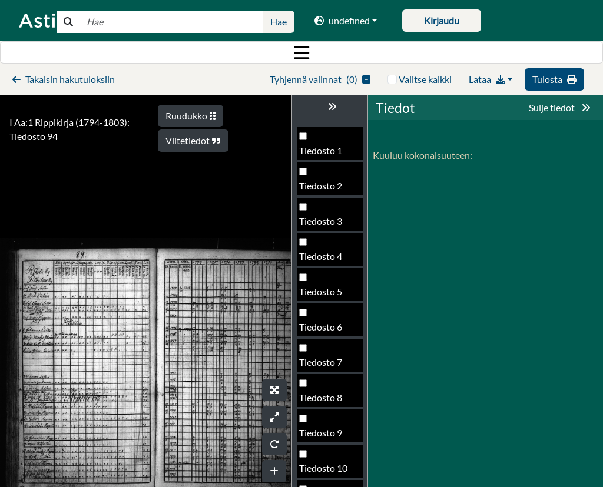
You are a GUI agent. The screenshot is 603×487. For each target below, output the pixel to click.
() (320, 79)
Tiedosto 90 (323, 153)
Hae (278, 21)
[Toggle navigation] (301, 52)
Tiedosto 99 (323, 471)
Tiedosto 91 (323, 189)
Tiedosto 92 (323, 224)
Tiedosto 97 (323, 400)
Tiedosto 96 (323, 365)
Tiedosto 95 (323, 330)
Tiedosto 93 (323, 259)
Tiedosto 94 (323, 295)
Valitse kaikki (425, 79)
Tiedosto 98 (323, 436)
